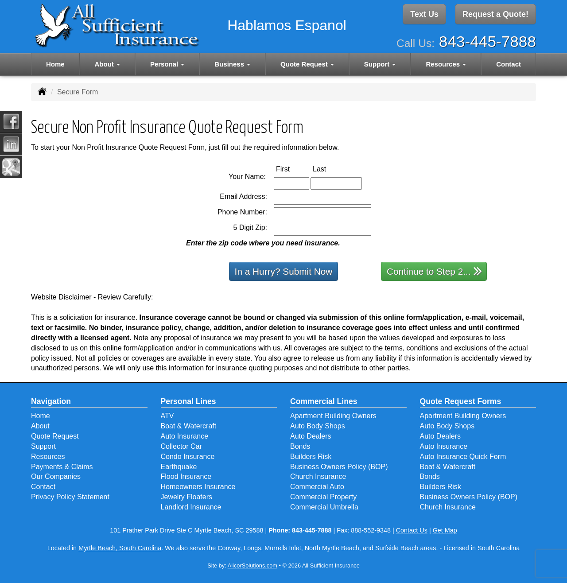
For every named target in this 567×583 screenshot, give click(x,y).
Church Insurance (318, 476)
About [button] (107, 62)
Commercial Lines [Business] (323, 401)
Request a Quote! (495, 14)
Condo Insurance (188, 456)
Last (329, 168)
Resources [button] (446, 62)
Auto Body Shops (317, 426)
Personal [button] (167, 62)
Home (55, 62)
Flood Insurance (186, 476)
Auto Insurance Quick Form (463, 456)
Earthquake (179, 466)
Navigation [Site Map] (51, 401)
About (40, 426)
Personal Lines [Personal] (188, 401)
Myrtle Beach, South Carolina (119, 548)
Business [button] (232, 62)
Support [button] (380, 62)
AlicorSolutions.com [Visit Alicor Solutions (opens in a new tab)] (252, 565)
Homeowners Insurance (198, 486)
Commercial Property (323, 497)
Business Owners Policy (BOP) (339, 466)
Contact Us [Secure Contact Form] (411, 530)
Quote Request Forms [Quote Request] (460, 401)
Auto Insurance (185, 436)
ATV (167, 416)
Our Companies (56, 476)
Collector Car (181, 446)
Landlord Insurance (191, 507)
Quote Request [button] (307, 62)
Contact (508, 62)
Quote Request (55, 436)
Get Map (445, 530)
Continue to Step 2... (434, 271)
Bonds (300, 446)
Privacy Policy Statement (70, 497)
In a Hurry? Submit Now (284, 271)
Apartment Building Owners (333, 416)
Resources (48, 456)
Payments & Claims (62, 466)
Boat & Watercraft (189, 426)
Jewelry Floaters (186, 497)
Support (43, 446)
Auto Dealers (310, 436)
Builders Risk (310, 456)
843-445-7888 (487, 40)
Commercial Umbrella (324, 507)
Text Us (424, 14)
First (292, 168)
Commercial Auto (317, 486)
